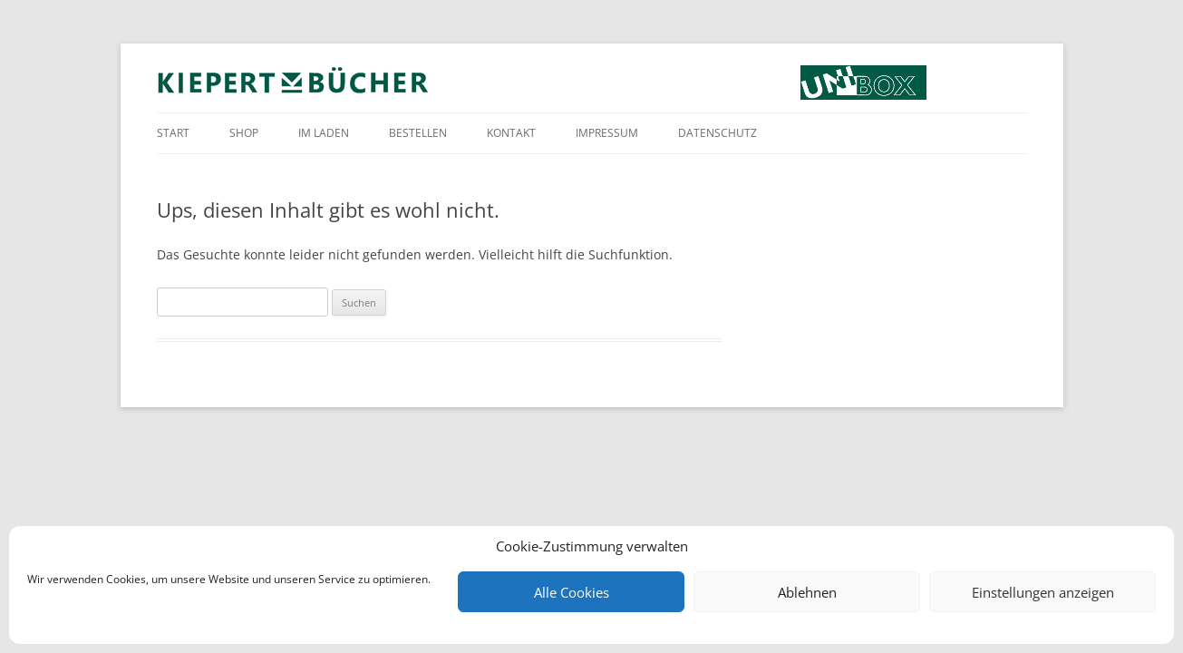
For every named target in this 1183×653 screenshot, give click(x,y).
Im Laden (323, 133)
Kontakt (511, 133)
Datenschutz (717, 133)
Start (173, 133)
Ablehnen (807, 592)
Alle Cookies (571, 592)
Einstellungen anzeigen (1043, 592)
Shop (243, 133)
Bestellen (418, 133)
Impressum (607, 133)
